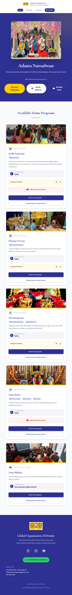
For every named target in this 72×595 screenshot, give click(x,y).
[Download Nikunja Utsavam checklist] (60, 266)
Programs (39, 10)
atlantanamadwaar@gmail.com (17, 572)
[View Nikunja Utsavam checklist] (56, 266)
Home (20, 10)
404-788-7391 (10, 575)
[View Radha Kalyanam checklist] (56, 182)
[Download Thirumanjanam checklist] (60, 343)
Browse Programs (14, 88)
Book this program (36, 198)
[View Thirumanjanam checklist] (56, 343)
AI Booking (29, 10)
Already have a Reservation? (36, 203)
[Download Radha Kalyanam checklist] (60, 182)
